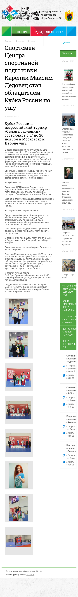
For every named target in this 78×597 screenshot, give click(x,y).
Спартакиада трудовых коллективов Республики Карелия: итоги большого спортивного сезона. (67, 141)
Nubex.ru (30, 575)
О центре (20, 32)
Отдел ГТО (54, 42)
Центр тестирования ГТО (69, 343)
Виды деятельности (48, 32)
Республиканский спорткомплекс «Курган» (69, 319)
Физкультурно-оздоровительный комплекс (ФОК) (69, 290)
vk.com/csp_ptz (48, 15)
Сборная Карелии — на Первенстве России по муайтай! (68, 239)
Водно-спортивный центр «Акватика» (69, 305)
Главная (8, 41)
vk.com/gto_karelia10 (51, 18)
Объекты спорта (28, 42)
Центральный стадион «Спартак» (69, 331)
